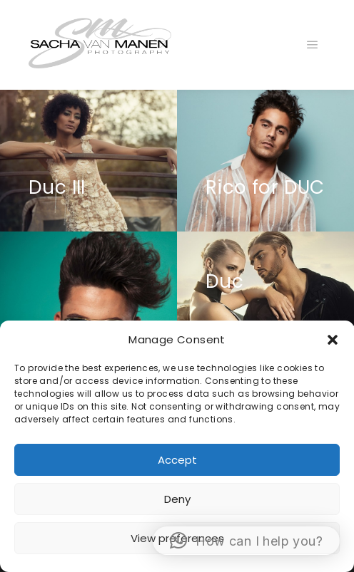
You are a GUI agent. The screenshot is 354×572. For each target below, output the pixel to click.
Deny (177, 499)
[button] (332, 340)
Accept (177, 459)
